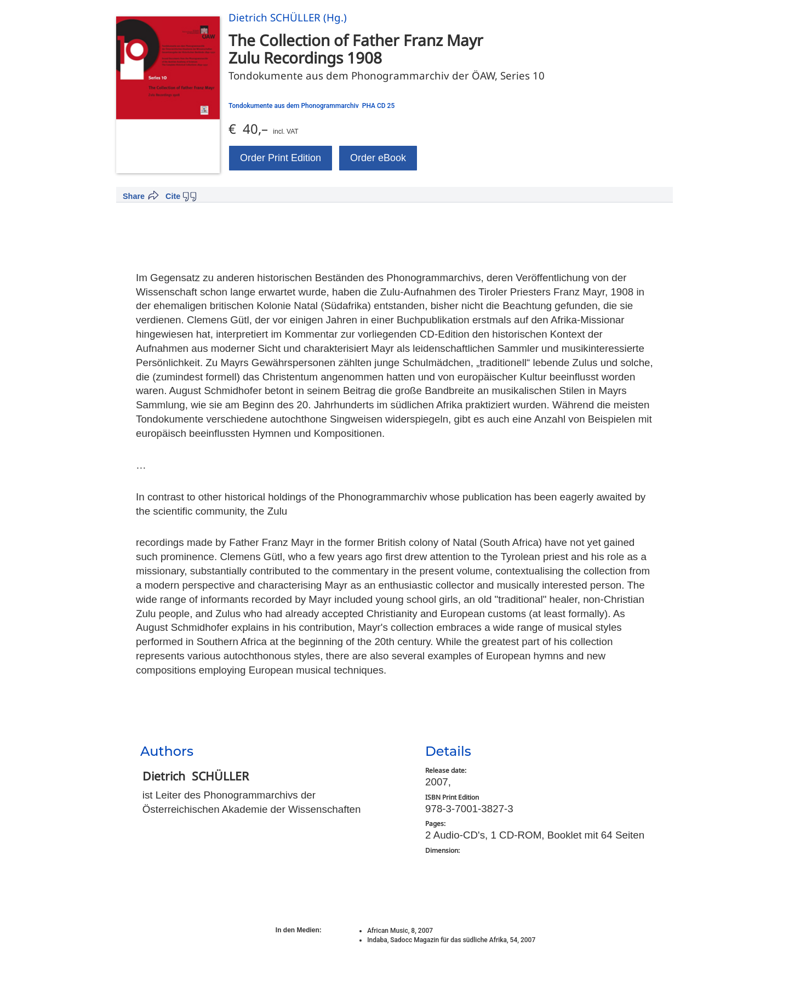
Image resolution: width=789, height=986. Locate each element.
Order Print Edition (280, 157)
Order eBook (378, 157)
